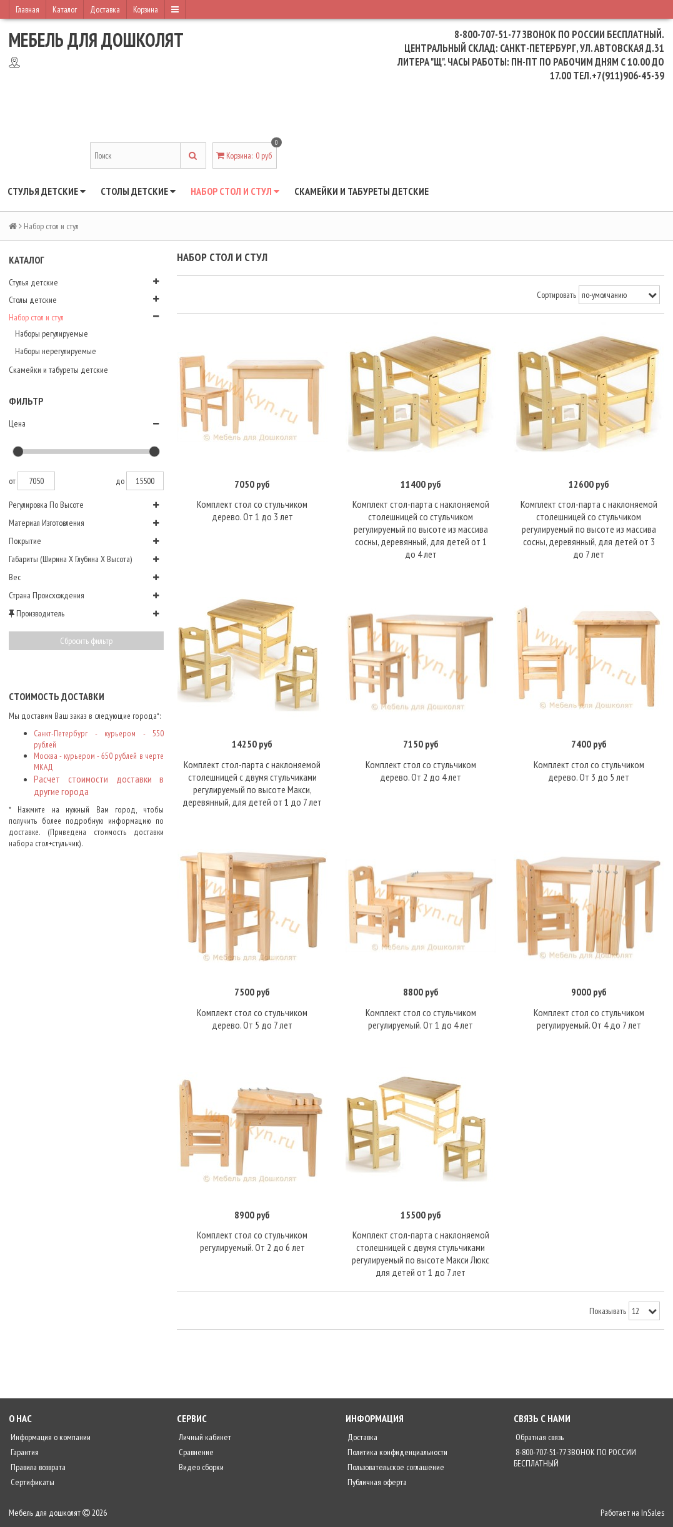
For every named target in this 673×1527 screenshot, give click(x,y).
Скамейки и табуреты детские (361, 191)
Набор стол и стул (235, 191)
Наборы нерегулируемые (55, 351)
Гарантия (24, 1452)
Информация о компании (50, 1437)
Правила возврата (37, 1467)
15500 (145, 481)
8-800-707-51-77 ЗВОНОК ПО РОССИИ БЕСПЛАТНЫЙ (575, 1457)
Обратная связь (539, 1437)
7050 (36, 481)
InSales (652, 1512)
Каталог (64, 9)
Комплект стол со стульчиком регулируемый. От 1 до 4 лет (421, 1018)
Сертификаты (31, 1482)
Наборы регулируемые (51, 333)
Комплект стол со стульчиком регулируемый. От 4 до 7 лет (589, 1018)
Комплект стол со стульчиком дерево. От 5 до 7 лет (252, 1018)
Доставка (105, 9)
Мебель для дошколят (96, 39)
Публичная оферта (376, 1482)
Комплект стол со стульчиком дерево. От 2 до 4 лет (421, 770)
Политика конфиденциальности (396, 1452)
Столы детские (138, 191)
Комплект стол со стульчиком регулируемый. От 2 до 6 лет (252, 1240)
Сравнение (195, 1452)
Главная (27, 9)
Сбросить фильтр (86, 640)
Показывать (607, 1311)
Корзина (145, 9)
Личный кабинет (204, 1437)
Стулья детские (46, 191)
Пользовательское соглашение (395, 1467)
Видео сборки (200, 1467)
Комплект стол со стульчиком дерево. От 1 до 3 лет (252, 510)
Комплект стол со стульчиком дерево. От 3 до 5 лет (589, 770)
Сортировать (556, 294)
